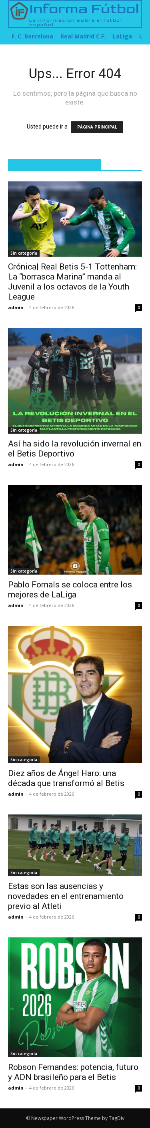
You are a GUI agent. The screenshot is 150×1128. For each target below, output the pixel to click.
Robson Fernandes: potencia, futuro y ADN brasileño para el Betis (73, 1072)
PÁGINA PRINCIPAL (97, 127)
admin (16, 307)
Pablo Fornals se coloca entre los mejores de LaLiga (70, 589)
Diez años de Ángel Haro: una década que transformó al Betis (66, 778)
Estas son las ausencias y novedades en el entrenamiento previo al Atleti (66, 896)
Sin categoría (23, 253)
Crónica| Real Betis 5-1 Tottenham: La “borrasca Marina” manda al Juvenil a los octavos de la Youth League (72, 282)
